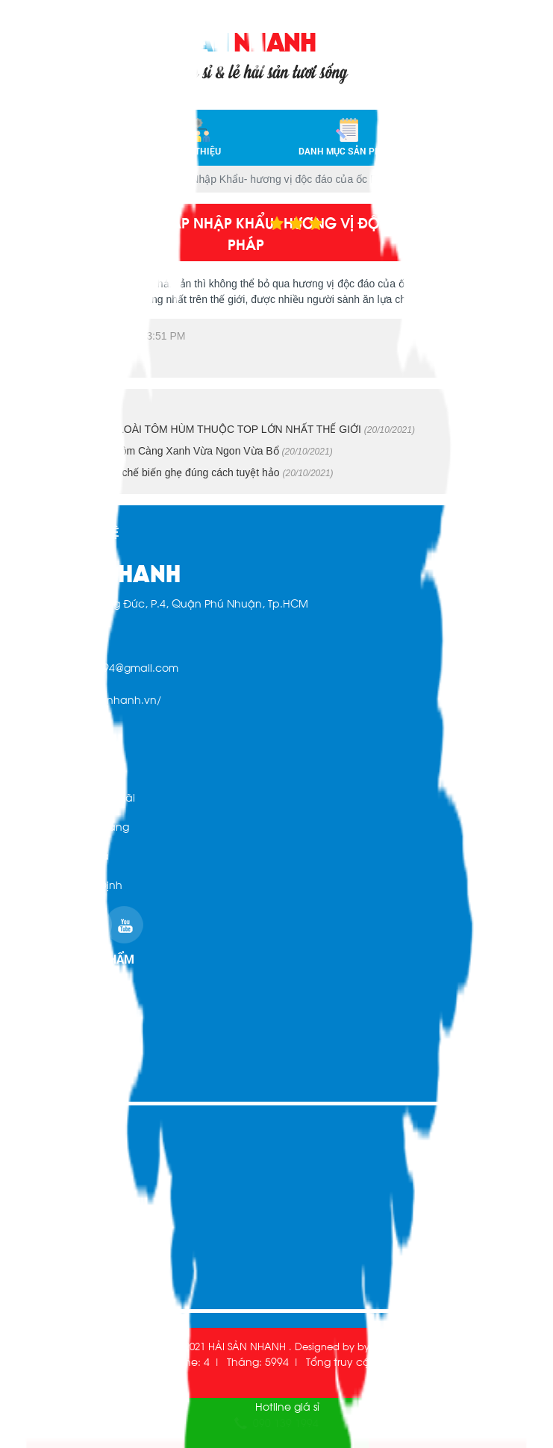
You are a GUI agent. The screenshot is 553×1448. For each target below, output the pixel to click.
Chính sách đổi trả (60, 855)
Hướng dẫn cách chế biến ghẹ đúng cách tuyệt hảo (180, 472)
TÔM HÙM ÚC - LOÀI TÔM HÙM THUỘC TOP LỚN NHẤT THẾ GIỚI (220, 429)
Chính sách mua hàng (70, 826)
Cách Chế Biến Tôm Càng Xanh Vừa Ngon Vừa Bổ (179, 451)
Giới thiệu (198, 136)
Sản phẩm (38, 1050)
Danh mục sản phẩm (347, 136)
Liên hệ (492, 136)
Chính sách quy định (66, 884)
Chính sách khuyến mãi (73, 797)
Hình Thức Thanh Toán (68, 768)
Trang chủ (71, 136)
